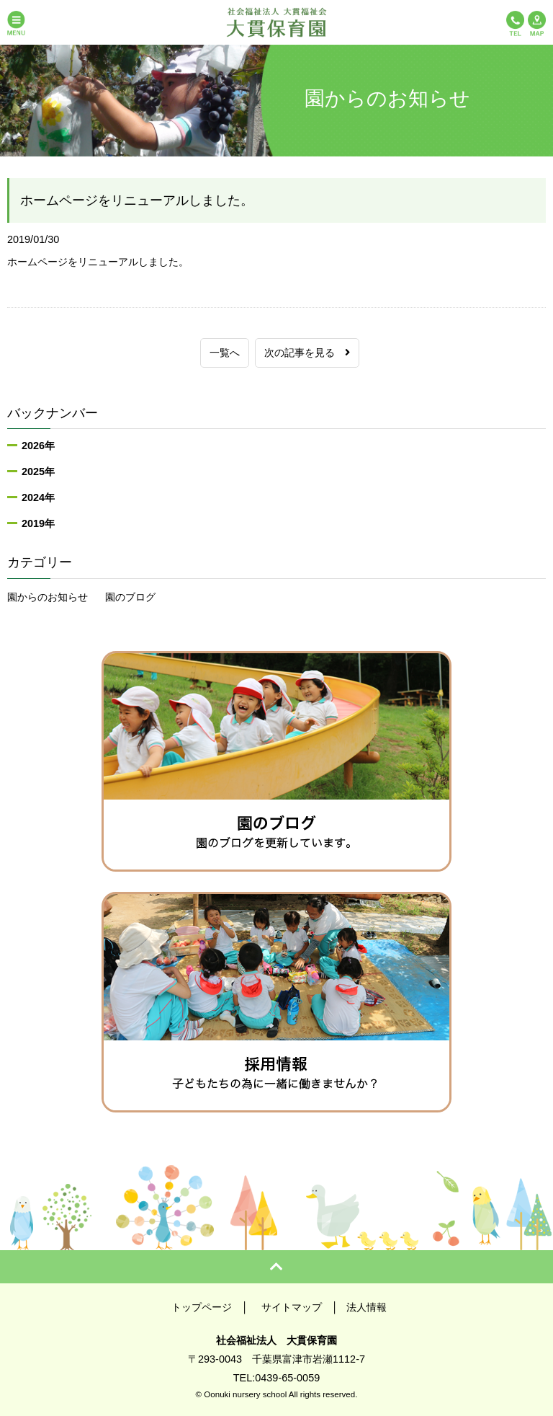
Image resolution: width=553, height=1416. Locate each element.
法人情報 (366, 1307)
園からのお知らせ (47, 597)
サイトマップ (291, 1307)
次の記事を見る (307, 352)
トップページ (201, 1307)
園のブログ (130, 597)
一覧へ (225, 352)
